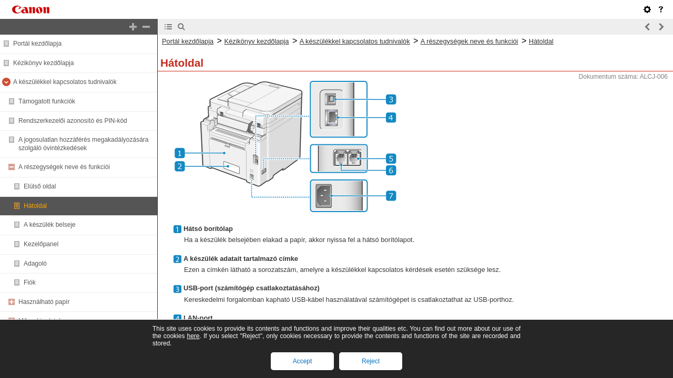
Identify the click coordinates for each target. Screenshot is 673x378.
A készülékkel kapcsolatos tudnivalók (65, 82)
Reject (371, 361)
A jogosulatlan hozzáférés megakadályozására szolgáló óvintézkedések (83, 144)
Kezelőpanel (41, 244)
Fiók (30, 282)
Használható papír (43, 302)
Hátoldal (35, 205)
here (193, 336)
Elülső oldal (40, 186)
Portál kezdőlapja (37, 43)
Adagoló (35, 263)
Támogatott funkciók (46, 101)
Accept (302, 361)
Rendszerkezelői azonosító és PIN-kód (72, 120)
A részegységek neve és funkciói (64, 167)
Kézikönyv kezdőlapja (43, 63)
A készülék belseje (50, 224)
